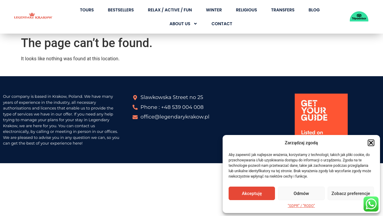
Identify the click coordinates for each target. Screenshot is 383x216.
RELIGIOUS (246, 10)
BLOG (314, 10)
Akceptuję (252, 193)
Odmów (301, 193)
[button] (371, 143)
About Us (183, 24)
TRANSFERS (282, 10)
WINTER (214, 10)
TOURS (87, 10)
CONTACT (222, 24)
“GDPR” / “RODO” (301, 206)
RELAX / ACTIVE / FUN (170, 10)
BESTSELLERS (121, 10)
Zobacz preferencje (351, 193)
